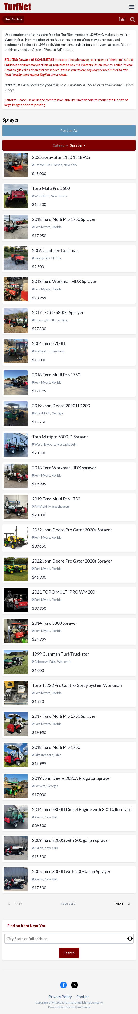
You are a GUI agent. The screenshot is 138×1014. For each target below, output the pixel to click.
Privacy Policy (60, 996)
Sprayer (69, 145)
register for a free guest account (97, 45)
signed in (10, 40)
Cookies (82, 996)
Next (119, 903)
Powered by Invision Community (69, 1007)
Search (69, 953)
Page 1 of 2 (68, 903)
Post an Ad (69, 130)
